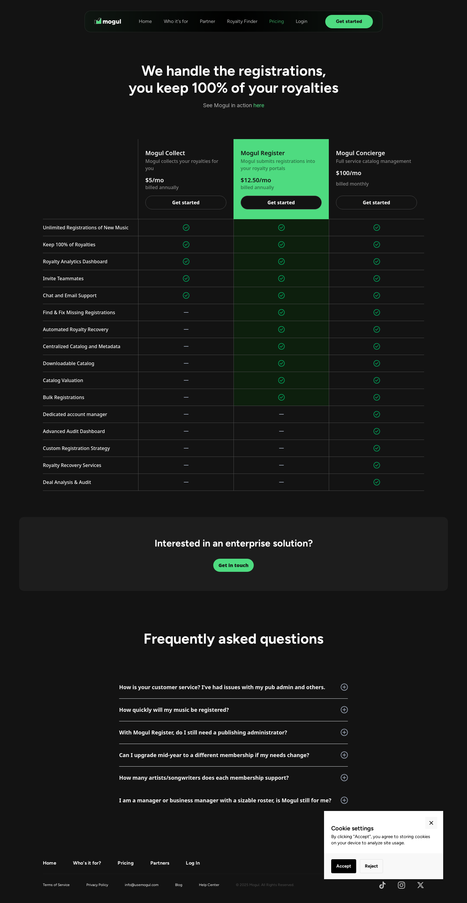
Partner (207, 21)
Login (301, 21)
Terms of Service (56, 885)
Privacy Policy (97, 885)
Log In (193, 863)
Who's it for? (87, 863)
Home (145, 21)
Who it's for (176, 21)
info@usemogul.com (141, 885)
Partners (159, 863)
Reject (371, 866)
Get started (349, 21)
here (258, 105)
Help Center (209, 885)
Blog (178, 885)
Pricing (276, 21)
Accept (343, 866)
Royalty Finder (242, 21)
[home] (107, 21)
